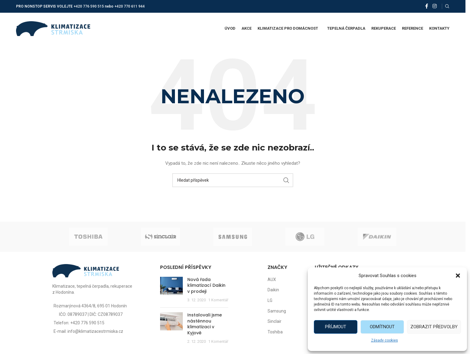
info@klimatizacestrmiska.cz (95, 331)
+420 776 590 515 (89, 6)
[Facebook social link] (426, 6)
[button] (458, 276)
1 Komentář (218, 300)
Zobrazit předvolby (434, 326)
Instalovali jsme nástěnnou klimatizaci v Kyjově (204, 324)
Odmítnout (382, 326)
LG (270, 300)
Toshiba (275, 331)
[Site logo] (53, 28)
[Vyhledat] (447, 6)
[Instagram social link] (434, 6)
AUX (272, 279)
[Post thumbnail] (171, 290)
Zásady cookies (384, 340)
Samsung (277, 311)
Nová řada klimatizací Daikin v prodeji (206, 285)
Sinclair (274, 321)
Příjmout (335, 326)
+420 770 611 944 (129, 6)
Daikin (273, 289)
